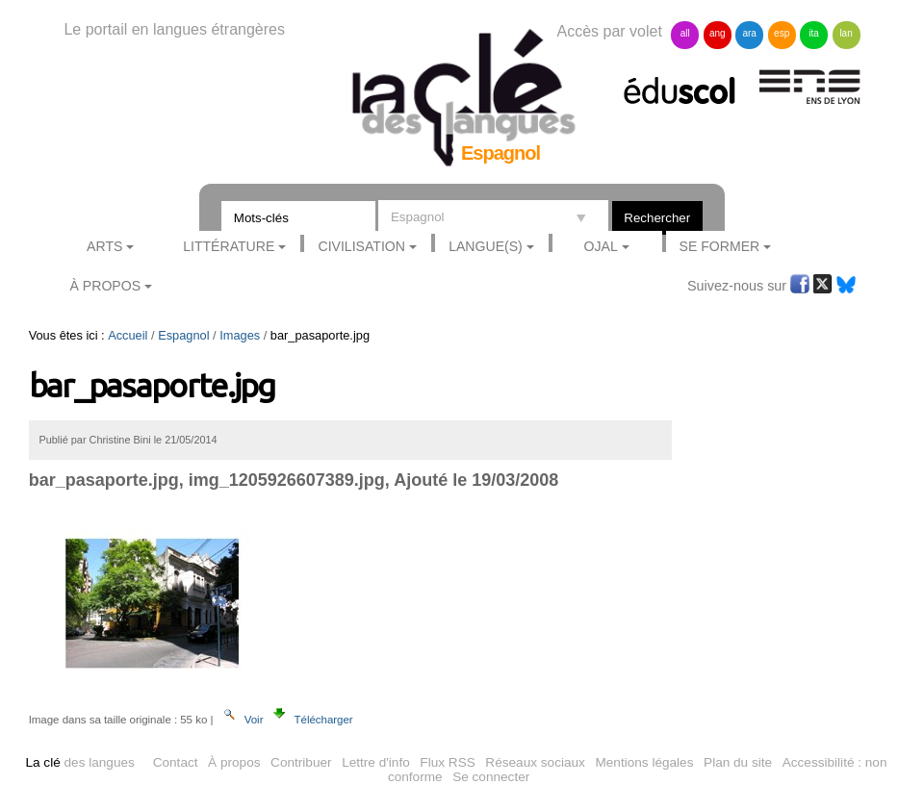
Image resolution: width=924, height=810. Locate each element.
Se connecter (490, 777)
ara (749, 33)
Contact (175, 762)
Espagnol (183, 335)
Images (239, 335)
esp (781, 33)
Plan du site (738, 762)
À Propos (105, 285)
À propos (234, 762)
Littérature (228, 246)
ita (813, 33)
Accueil (127, 335)
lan (845, 33)
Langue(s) (486, 246)
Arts (104, 246)
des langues (79, 762)
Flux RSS (447, 762)
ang (717, 33)
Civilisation (361, 246)
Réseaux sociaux (535, 762)
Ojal (601, 246)
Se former (720, 246)
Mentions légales (644, 762)
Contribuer (300, 762)
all (685, 33)
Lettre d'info (376, 762)
